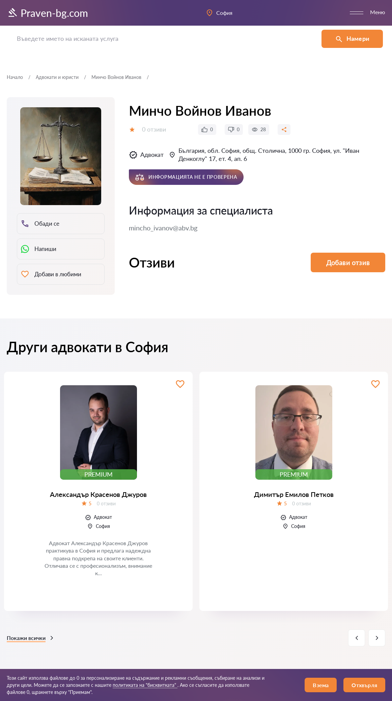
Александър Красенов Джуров (98, 494)
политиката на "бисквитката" (145, 685)
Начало (15, 77)
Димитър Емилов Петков (294, 494)
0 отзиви (154, 129)
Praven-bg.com (47, 13)
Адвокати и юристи (57, 77)
